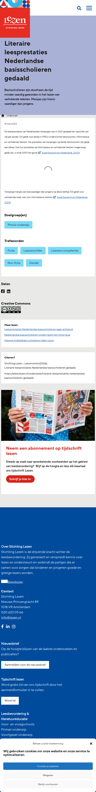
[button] (91, 743)
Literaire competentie (64, 251)
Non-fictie (14, 263)
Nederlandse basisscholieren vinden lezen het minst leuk (37, 335)
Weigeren (48, 775)
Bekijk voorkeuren (48, 784)
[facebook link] (2, 627)
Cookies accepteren (48, 766)
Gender (34, 263)
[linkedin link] (7, 627)
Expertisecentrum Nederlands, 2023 (60, 152)
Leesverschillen (33, 251)
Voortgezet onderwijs (17, 735)
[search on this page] (79, 8)
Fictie (11, 251)
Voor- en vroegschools (18, 724)
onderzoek (12, 115)
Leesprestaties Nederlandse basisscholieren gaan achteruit (38, 329)
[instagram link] (13, 627)
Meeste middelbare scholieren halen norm (29, 340)
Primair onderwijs (18, 225)
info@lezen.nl (11, 618)
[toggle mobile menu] (89, 9)
